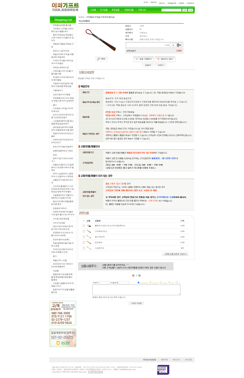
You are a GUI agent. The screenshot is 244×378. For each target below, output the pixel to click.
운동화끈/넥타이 (60, 208)
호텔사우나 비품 (60, 260)
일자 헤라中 (100, 237)
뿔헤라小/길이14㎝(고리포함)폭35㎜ (110, 225)
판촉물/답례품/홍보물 (62, 25)
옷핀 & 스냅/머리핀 (61, 51)
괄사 (55, 105)
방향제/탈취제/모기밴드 (63, 151)
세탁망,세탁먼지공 (61, 67)
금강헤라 (98, 242)
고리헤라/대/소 (101, 231)
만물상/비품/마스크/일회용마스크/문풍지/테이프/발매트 (62, 167)
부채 (55, 155)
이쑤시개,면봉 (59, 223)
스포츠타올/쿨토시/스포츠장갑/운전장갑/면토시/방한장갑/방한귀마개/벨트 (62, 189)
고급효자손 (99, 248)
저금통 (56, 271)
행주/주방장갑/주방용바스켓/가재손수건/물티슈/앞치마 (62, 38)
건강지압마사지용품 (61, 94)
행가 (55, 256)
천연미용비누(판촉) (61, 239)
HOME (81, 17)
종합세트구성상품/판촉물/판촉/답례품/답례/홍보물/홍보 (62, 277)
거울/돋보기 (58, 90)
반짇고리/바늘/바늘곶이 (63, 146)
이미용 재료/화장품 (61, 219)
